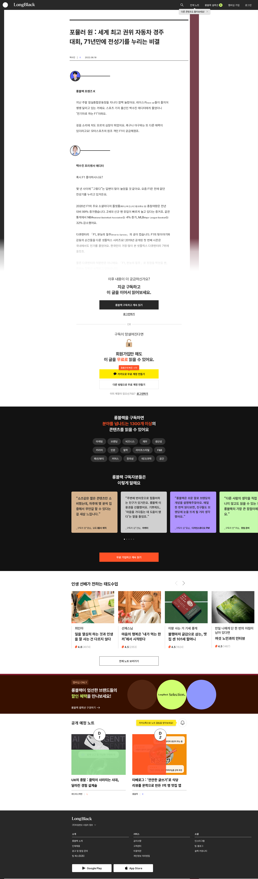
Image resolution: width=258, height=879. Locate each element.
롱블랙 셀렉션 (213, 5)
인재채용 (76, 846)
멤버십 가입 (234, 5)
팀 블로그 (199, 846)
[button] (124, 539)
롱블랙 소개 (77, 841)
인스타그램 (200, 841)
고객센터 (137, 846)
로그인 (248, 5)
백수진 (72, 57)
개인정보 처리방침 (141, 856)
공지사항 (137, 841)
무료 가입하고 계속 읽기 (128, 557)
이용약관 (137, 851)
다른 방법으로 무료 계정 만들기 (129, 384)
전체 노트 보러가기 (129, 661)
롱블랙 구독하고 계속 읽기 (128, 305)
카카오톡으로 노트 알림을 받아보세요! (156, 723)
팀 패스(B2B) (78, 856)
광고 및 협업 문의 (80, 851)
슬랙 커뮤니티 (201, 851)
